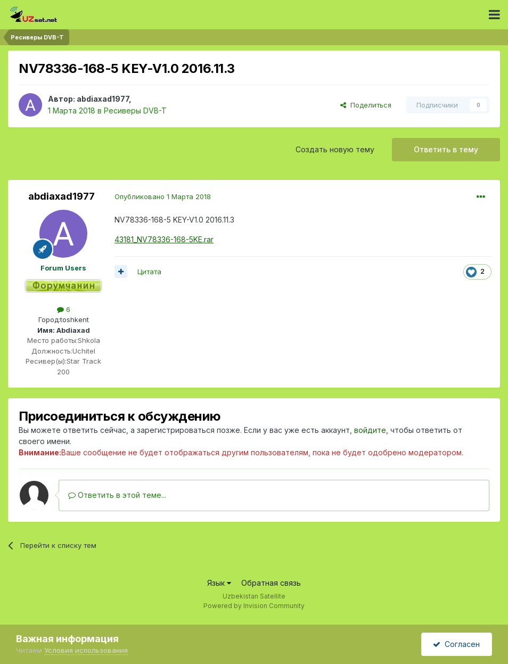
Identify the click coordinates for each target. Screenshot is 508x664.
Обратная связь (271, 582)
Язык (219, 582)
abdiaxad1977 (103, 98)
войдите (370, 430)
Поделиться (365, 105)
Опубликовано (162, 196)
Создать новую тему (335, 149)
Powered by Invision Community (254, 606)
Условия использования (86, 650)
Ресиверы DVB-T (135, 110)
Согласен (456, 644)
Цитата (149, 271)
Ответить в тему (446, 149)
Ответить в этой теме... (117, 494)
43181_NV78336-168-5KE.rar (164, 239)
